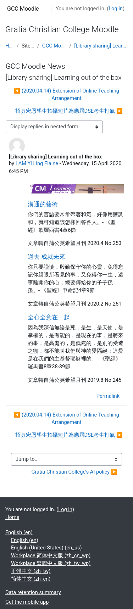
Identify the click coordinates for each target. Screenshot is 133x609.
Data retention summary (33, 592)
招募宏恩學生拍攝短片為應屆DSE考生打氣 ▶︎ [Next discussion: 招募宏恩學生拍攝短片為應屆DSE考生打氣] (69, 111)
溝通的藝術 (43, 204)
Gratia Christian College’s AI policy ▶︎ (74, 472)
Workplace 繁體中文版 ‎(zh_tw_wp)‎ (50, 563)
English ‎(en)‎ (19, 532)
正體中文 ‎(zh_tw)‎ (30, 571)
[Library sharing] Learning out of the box (101, 46)
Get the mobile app (27, 602)
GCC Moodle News (54, 46)
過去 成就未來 (46, 256)
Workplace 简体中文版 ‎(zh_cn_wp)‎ (50, 555)
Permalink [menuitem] (108, 396)
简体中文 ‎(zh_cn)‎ (30, 579)
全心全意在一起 (49, 317)
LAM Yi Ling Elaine (37, 163)
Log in (116, 8)
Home (9, 46)
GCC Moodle (23, 8)
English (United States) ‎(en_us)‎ (46, 547)
